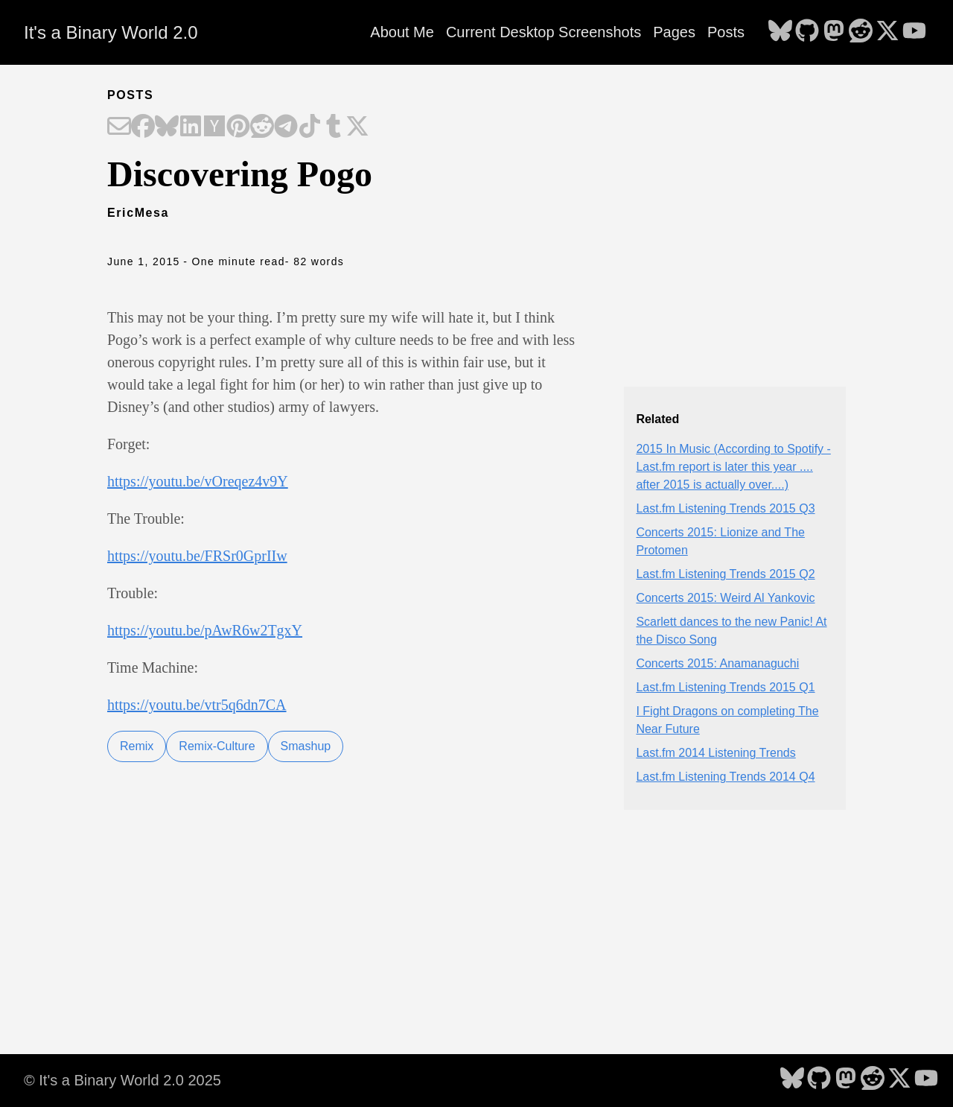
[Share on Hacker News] (214, 127)
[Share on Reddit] (262, 127)
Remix (136, 746)
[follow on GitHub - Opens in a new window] (807, 32)
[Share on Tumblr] (333, 127)
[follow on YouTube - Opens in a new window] (914, 32)
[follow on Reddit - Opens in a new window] (861, 32)
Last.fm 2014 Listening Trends (715, 752)
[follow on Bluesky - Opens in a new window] (780, 32)
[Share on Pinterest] (238, 127)
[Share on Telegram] (286, 127)
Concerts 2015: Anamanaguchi (717, 663)
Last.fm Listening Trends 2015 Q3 (725, 508)
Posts (726, 32)
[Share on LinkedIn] (191, 127)
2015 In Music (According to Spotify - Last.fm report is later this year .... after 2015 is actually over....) (733, 467)
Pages (674, 32)
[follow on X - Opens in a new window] (887, 32)
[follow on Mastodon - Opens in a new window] (834, 32)
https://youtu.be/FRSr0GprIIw (197, 556)
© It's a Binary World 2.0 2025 (122, 1080)
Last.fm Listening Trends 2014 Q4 (725, 776)
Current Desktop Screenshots (543, 32)
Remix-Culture (217, 746)
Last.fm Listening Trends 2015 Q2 (725, 574)
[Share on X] (357, 127)
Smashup (306, 746)
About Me (402, 32)
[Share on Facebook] (143, 127)
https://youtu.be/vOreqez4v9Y (197, 481)
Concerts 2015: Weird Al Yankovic (725, 597)
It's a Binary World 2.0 (111, 32)
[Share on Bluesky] (167, 127)
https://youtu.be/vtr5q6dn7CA (197, 705)
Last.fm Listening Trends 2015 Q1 (725, 687)
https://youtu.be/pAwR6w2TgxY (204, 630)
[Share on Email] (119, 127)
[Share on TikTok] (310, 127)
